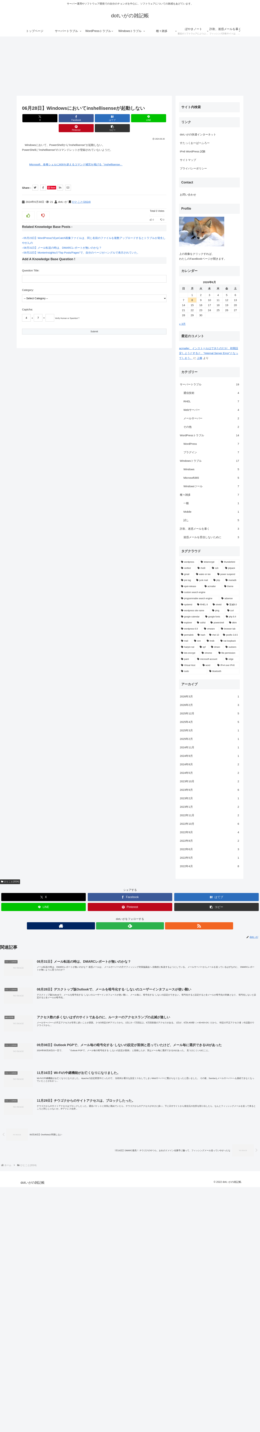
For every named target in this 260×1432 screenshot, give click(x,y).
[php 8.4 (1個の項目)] (56, 1150)
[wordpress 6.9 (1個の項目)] (15, 1162)
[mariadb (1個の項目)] (56, 1114)
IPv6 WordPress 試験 (17, 684)
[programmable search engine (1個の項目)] (24, 1132)
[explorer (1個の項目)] (11, 1156)
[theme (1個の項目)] (55, 1120)
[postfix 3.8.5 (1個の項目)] (55, 1168)
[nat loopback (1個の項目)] (53, 1174)
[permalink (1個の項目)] (12, 1168)
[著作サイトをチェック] (121, 385)
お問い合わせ (12, 728)
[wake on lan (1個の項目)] (29, 1107)
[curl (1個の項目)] (57, 1144)
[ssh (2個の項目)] (41, 1101)
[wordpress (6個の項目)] (13, 1095)
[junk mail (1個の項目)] (27, 1114)
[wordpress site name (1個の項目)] (19, 1144)
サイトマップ (12, 693)
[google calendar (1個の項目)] (15, 1150)
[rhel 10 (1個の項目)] (38, 1168)
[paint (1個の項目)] (11, 1192)
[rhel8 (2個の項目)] (27, 1101)
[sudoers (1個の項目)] (56, 1180)
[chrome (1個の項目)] (33, 1186)
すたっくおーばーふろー (19, 676)
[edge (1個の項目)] (56, 1192)
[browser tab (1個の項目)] (54, 1162)
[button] (154, 118)
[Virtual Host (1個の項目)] (14, 1198)
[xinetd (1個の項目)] (42, 1138)
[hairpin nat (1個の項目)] (13, 1180)
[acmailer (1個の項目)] (36, 1120)
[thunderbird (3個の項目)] (54, 1095)
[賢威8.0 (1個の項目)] (56, 1138)
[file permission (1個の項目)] (52, 1186)
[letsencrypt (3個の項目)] (33, 1095)
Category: (28, 280)
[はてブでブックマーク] (82, 118)
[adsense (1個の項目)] (54, 1132)
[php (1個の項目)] (42, 1114)
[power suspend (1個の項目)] (52, 1107)
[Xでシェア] (33, 118)
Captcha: (27, 299)
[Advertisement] (130, 66)
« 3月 (7, 857)
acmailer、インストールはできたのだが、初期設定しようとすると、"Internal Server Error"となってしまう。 (33, 886)
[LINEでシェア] (106, 118)
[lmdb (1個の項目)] (36, 1174)
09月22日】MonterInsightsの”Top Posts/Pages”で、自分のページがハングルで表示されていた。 (81, 242)
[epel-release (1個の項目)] (15, 1120)
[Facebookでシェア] (57, 118)
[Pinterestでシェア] (130, 118)
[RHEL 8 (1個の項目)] (27, 1138)
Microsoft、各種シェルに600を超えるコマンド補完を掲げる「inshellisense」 (76, 154)
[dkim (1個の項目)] (58, 1156)
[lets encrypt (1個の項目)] (14, 1186)
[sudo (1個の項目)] (17, 1205)
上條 (24, 891)
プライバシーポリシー (17, 701)
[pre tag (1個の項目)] (11, 1114)
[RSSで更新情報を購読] (138, 385)
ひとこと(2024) (81, 191)
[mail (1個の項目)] (10, 1174)
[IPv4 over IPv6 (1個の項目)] (52, 1198)
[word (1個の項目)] (32, 1198)
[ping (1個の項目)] (42, 1144)
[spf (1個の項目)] (28, 1180)
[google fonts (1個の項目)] (38, 1150)
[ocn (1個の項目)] (23, 1174)
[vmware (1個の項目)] (35, 1162)
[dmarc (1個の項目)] (41, 1180)
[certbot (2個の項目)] (12, 1101)
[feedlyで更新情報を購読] (130, 385)
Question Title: (30, 260)
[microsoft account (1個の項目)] (34, 1192)
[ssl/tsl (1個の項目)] (26, 1156)
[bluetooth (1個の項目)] (48, 1205)
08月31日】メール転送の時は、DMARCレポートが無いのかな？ (62, 237)
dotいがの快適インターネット (22, 667)
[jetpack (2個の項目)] (56, 1101)
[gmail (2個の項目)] (11, 1107)
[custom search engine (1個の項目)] (34, 1126)
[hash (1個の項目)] (25, 1168)
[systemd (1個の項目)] (11, 1138)
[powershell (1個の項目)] (42, 1156)
